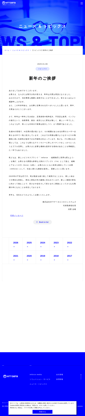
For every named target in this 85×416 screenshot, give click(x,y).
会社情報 (59, 374)
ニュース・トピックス (38, 384)
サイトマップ (6, 403)
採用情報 (59, 379)
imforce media (36, 374)
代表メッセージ (16, 215)
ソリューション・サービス (40, 379)
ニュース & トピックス (20, 50)
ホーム (7, 50)
